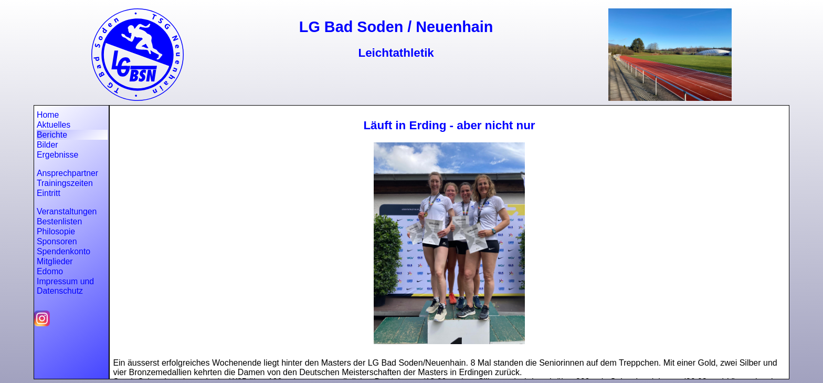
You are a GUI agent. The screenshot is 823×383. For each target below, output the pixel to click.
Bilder (47, 144)
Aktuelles (53, 124)
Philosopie (56, 231)
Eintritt (48, 193)
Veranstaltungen (67, 211)
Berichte (52, 134)
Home (48, 114)
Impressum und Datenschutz (65, 286)
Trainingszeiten (65, 183)
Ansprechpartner (67, 173)
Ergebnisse (57, 154)
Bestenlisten (59, 221)
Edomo (50, 271)
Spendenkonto (63, 251)
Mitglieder (55, 261)
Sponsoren (57, 241)
